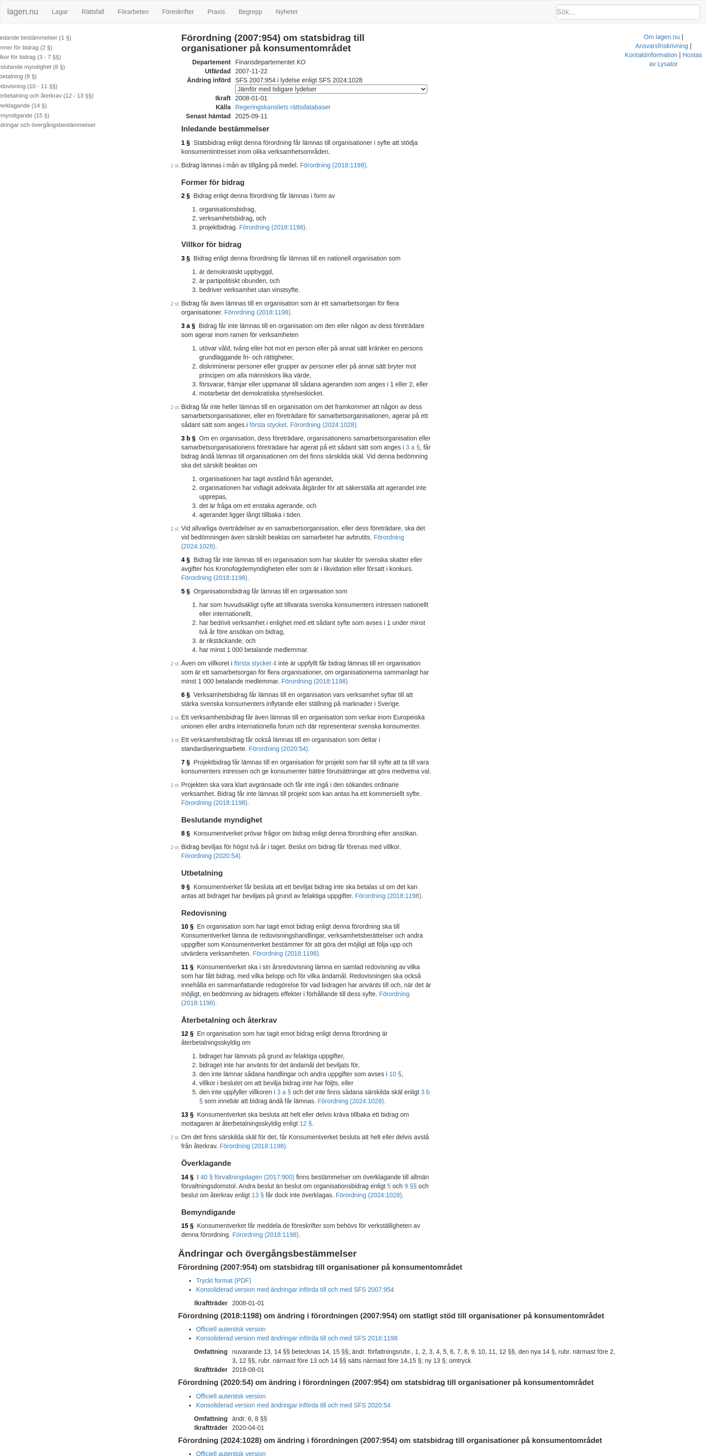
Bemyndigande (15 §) (34, 115)
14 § (199, 1096)
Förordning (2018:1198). (346, 165)
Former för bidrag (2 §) (35, 47)
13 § (199, 1033)
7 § (197, 726)
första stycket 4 (267, 627)
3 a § (200, 325)
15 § (199, 1144)
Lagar (60, 11)
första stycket (247, 424)
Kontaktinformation (463, 1451)
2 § (197, 195)
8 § (197, 788)
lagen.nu (22, 11)
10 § (199, 872)
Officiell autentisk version (243, 1248)
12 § (199, 961)
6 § (197, 658)
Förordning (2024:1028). (304, 424)
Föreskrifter (178, 11)
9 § (197, 832)
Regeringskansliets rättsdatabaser (295, 107)
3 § (197, 258)
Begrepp (250, 11)
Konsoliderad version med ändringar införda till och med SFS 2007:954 (307, 1208)
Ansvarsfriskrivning (405, 1451)
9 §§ (422, 1105)
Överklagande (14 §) (32, 105)
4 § (197, 532)
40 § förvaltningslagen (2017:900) (260, 1096)
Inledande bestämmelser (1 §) (45, 37)
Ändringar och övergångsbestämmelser (57, 124)
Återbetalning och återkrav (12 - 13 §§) (56, 95)
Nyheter (287, 11)
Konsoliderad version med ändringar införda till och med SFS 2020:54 (305, 1324)
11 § (199, 904)
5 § (197, 555)
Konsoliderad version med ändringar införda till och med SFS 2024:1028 (309, 1381)
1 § (197, 142)
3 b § (200, 438)
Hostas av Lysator (519, 1451)
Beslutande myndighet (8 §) (41, 66)
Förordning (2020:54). (223, 712)
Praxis (216, 11)
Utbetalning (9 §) (27, 76)
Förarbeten (133, 11)
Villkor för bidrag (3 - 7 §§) (39, 57)
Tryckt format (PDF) (235, 1199)
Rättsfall (92, 11)
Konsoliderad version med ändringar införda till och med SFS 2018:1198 (309, 1257)
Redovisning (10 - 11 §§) (38, 86)
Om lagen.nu (356, 1451)
